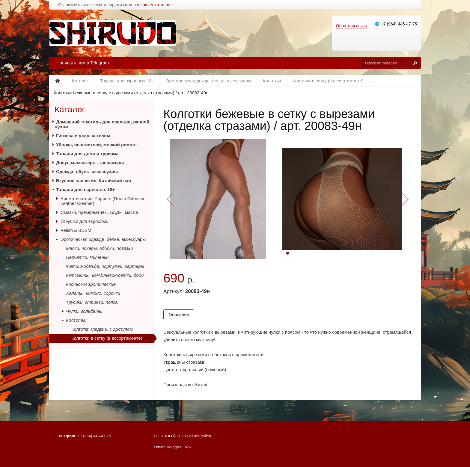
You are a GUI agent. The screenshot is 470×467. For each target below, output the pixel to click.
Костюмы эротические (91, 284)
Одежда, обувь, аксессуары (87, 171)
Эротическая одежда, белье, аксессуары (103, 239)
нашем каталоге (156, 5)
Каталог (70, 109)
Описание (178, 314)
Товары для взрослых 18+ (85, 189)
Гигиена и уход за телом (83, 135)
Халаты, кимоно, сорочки (93, 293)
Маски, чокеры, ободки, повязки (99, 248)
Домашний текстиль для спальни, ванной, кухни (102, 124)
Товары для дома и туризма (87, 153)
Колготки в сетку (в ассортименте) (106, 338)
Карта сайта (200, 436)
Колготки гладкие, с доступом (102, 329)
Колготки (76, 320)
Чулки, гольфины (84, 311)
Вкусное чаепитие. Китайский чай (93, 180)
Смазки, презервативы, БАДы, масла (99, 212)
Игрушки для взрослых (84, 221)
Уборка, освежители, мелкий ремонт (96, 144)
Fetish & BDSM (76, 230)
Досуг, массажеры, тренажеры (90, 162)
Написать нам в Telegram (82, 62)
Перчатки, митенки (87, 257)
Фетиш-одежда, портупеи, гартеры (105, 266)
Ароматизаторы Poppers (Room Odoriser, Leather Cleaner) (103, 201)
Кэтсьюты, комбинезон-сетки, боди (105, 275)
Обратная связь (351, 25)
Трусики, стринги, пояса (92, 302)
